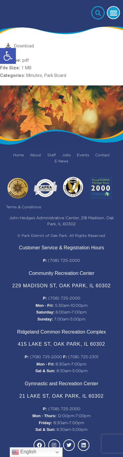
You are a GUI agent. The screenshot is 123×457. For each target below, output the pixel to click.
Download (19, 46)
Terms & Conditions (23, 207)
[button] (8, 56)
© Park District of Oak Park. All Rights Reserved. (61, 235)
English (24, 452)
